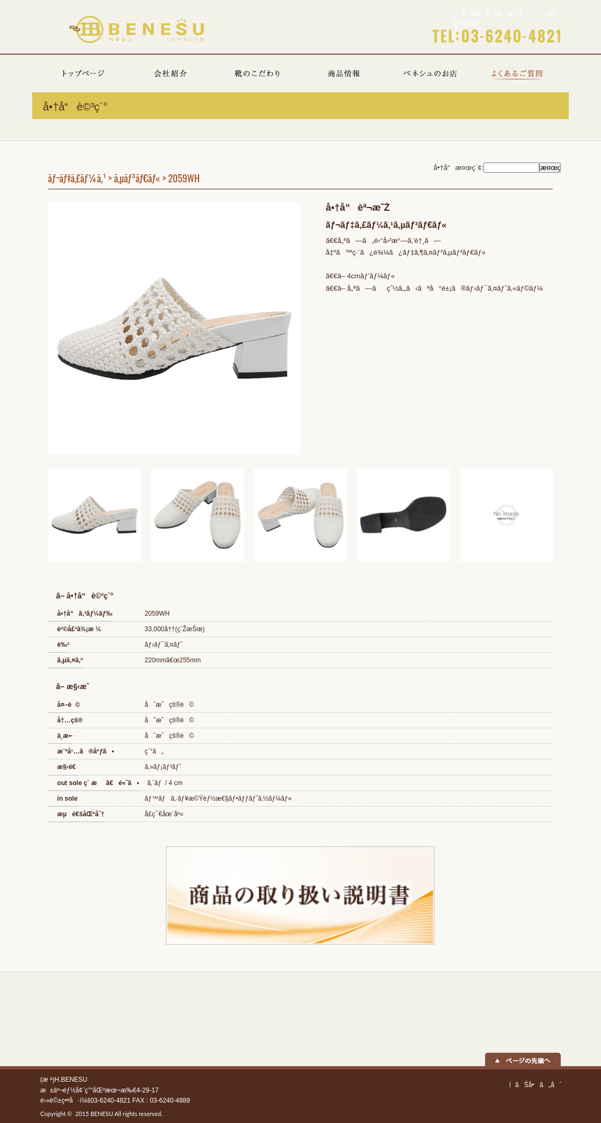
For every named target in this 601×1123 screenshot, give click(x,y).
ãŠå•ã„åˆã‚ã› (495, 14)
